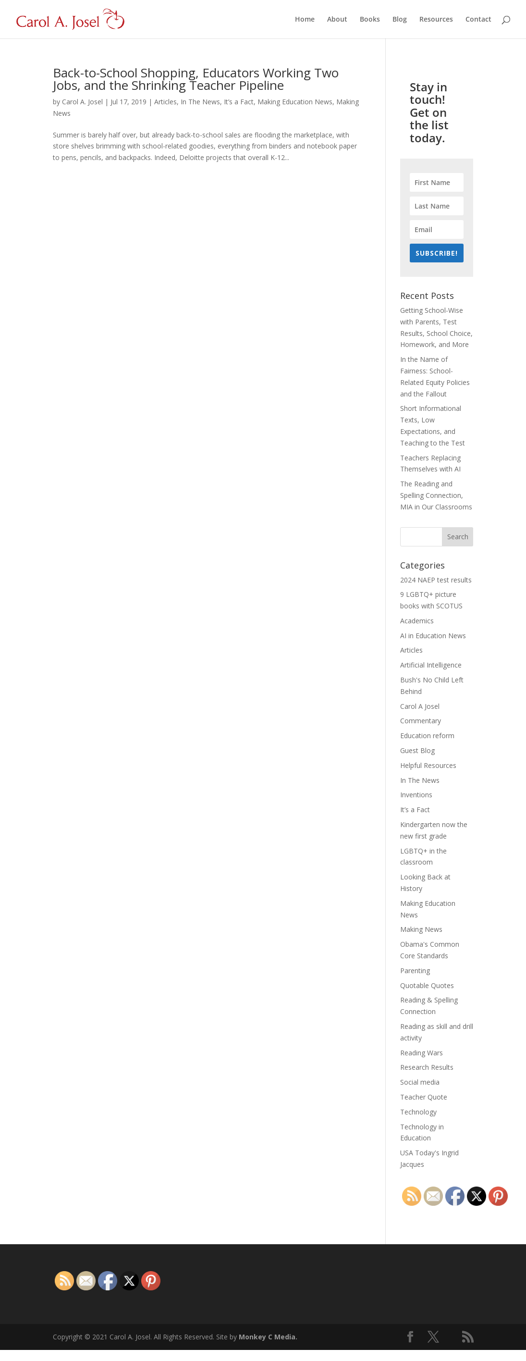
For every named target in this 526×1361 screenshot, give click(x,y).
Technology (418, 1111)
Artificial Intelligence (431, 664)
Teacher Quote (423, 1096)
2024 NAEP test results (436, 579)
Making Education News (294, 101)
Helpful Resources (428, 765)
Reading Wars (421, 1052)
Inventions (416, 794)
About (337, 20)
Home (305, 20)
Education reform (427, 735)
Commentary (420, 720)
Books (370, 20)
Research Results (426, 1067)
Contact (478, 20)
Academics (417, 620)
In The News (200, 101)
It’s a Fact (239, 101)
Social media (420, 1082)
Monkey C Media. (268, 1336)
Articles (165, 101)
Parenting (415, 970)
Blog (399, 20)
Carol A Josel (420, 706)
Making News (421, 929)
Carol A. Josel (82, 101)
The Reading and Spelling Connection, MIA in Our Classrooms (436, 495)
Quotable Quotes (427, 985)
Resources (436, 20)
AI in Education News (433, 635)
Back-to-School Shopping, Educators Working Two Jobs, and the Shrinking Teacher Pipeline (196, 79)
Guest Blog (417, 750)
